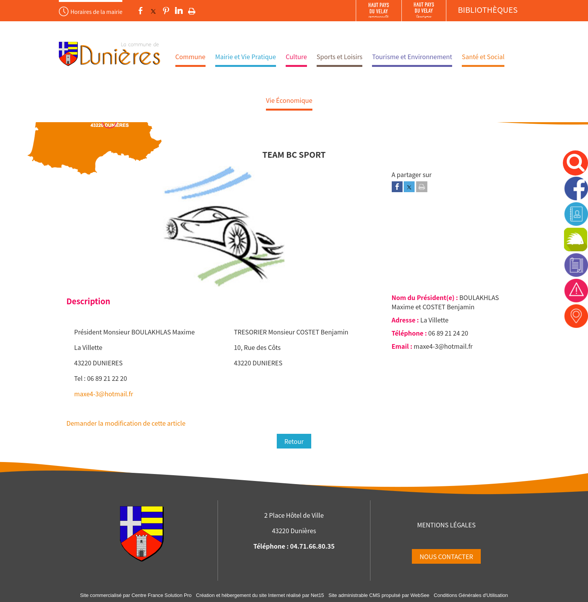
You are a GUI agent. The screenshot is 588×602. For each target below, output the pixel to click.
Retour (294, 441)
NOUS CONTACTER (446, 556)
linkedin (179, 11)
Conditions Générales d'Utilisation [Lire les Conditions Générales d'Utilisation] (471, 595)
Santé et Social (483, 56)
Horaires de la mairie (96, 11)
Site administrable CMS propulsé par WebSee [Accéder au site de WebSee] (378, 595)
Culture (296, 56)
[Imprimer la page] (421, 186)
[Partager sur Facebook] (397, 186)
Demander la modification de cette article (126, 423)
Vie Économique (289, 100)
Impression (192, 9)
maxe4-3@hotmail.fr (103, 393)
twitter (153, 11)
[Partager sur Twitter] (409, 186)
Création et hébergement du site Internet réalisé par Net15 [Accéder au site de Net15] (260, 595)
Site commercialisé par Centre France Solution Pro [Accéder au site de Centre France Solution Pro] (136, 595)
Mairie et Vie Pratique (245, 56)
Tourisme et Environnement (412, 56)
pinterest (166, 11)
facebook (140, 11)
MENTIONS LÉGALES (446, 524)
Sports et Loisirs (340, 56)
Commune (190, 56)
